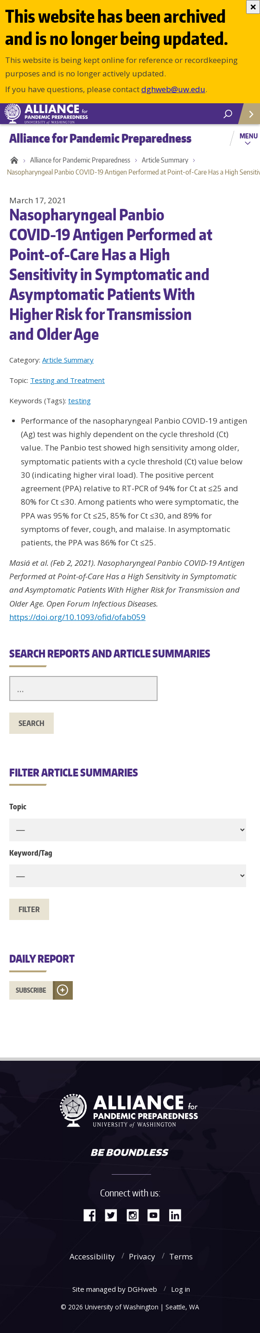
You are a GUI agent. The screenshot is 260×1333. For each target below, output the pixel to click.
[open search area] (228, 114)
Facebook (93, 1214)
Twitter (114, 1214)
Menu (249, 135)
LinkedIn (178, 1214)
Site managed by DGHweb (114, 1289)
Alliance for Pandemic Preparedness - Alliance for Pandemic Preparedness (69, 114)
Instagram (136, 1214)
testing (79, 400)
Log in (180, 1289)
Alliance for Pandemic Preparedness (80, 160)
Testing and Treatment (67, 380)
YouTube (157, 1214)
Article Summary (165, 160)
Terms (181, 1256)
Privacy (142, 1256)
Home (13, 160)
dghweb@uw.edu (173, 89)
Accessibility (92, 1256)
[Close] (253, 7)
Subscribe (31, 990)
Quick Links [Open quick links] (246, 117)
